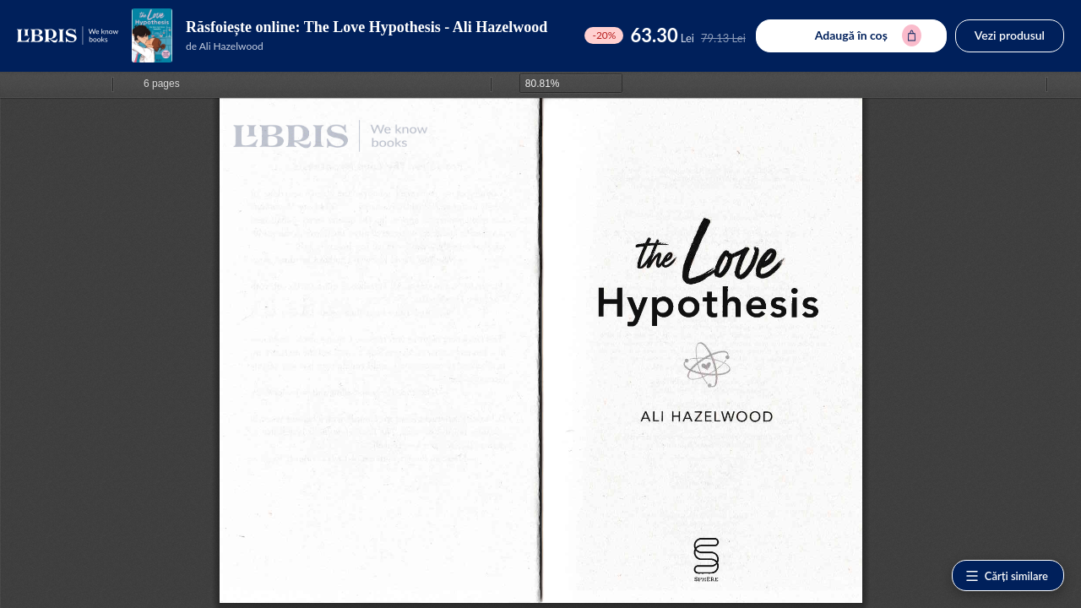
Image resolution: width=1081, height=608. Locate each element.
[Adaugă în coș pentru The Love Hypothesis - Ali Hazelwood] (851, 36)
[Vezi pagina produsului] (152, 35)
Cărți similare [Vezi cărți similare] (1006, 576)
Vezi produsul (1010, 35)
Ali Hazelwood (231, 46)
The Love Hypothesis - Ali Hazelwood (426, 27)
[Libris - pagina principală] (67, 35)
